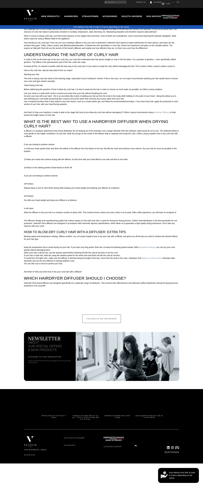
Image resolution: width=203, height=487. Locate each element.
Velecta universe (131, 12)
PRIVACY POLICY (71, 466)
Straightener (90, 12)
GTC (65, 472)
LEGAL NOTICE (70, 478)
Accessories (110, 12)
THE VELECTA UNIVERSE (74, 449)
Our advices (153, 12)
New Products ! (50, 12)
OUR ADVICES (69, 454)
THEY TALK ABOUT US (73, 460)
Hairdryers (71, 12)
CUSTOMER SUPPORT (113, 457)
